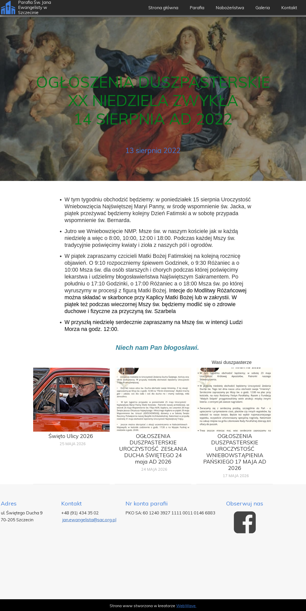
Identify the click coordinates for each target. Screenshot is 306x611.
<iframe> (153, 568)
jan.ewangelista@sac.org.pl (89, 519)
